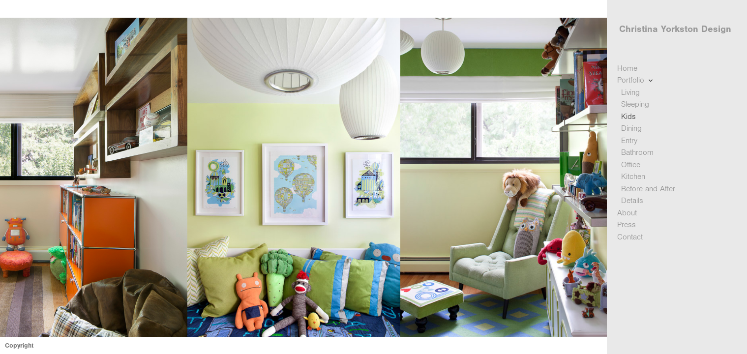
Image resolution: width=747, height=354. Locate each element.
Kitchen (633, 176)
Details (632, 200)
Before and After (648, 188)
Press (626, 224)
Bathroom (637, 152)
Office (630, 164)
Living (630, 92)
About (627, 212)
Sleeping (635, 104)
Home (627, 68)
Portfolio (636, 80)
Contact (630, 237)
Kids (628, 116)
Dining (631, 128)
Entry (629, 140)
